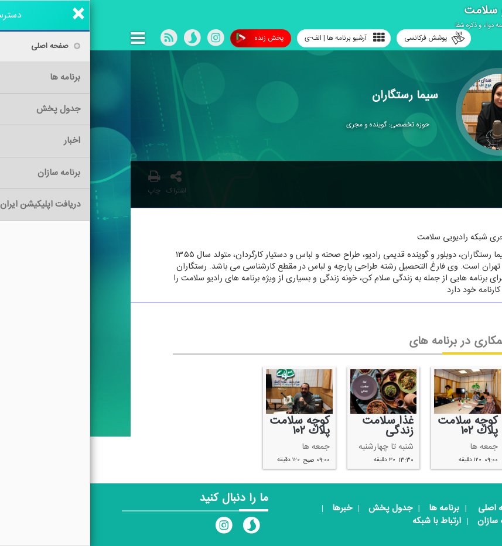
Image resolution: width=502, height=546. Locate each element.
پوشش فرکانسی (344, 38)
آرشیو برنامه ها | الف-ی (254, 38)
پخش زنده (169, 38)
